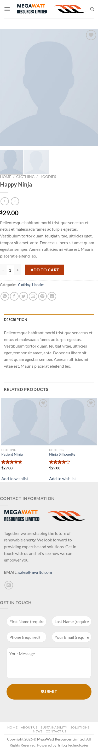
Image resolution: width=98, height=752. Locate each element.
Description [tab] (15, 320)
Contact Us (56, 731)
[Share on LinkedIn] (52, 296)
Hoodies (47, 177)
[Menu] (7, 9)
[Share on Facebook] (14, 296)
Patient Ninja (12, 454)
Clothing (25, 177)
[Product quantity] (10, 270)
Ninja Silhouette (62, 454)
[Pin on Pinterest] (42, 296)
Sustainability (54, 727)
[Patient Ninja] (25, 422)
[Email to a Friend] (33, 296)
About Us (29, 727)
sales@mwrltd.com (35, 572)
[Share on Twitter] (23, 296)
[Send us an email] (8, 585)
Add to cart (45, 269)
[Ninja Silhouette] (73, 422)
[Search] (92, 9)
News (37, 731)
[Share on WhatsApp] (5, 296)
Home (5, 177)
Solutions (80, 727)
